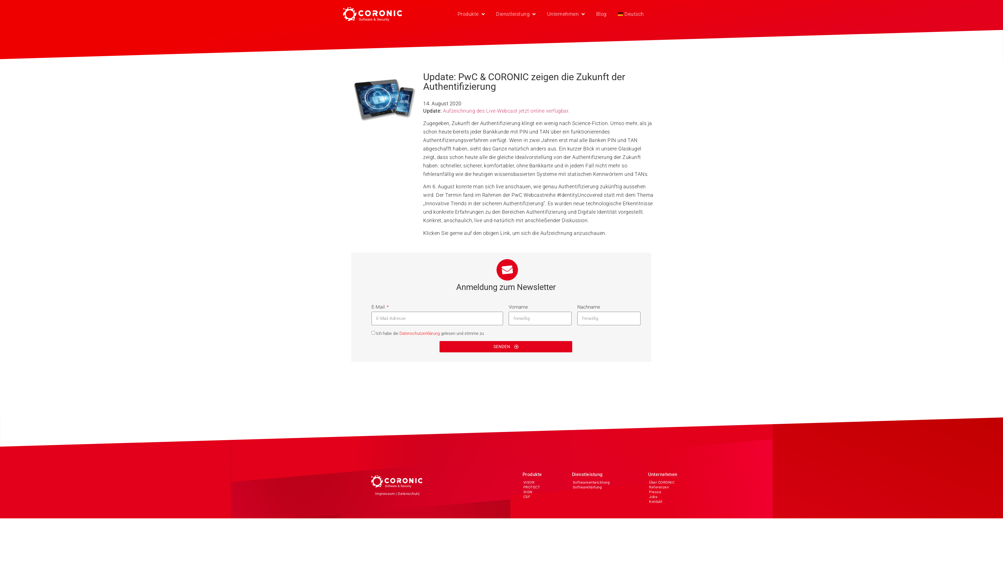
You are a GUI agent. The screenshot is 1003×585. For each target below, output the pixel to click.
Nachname (588, 307)
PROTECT (531, 487)
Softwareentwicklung (591, 482)
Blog (601, 14)
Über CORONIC (661, 482)
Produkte (471, 14)
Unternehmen (566, 14)
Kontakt (656, 501)
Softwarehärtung (587, 487)
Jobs (653, 497)
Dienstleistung (516, 14)
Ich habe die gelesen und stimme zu (430, 333)
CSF (526, 497)
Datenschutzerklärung (419, 333)
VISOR (529, 482)
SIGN (527, 492)
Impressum (385, 494)
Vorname (518, 307)
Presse (655, 492)
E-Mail (379, 307)
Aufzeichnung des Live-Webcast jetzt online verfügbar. (506, 111)
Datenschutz (409, 494)
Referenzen (659, 487)
